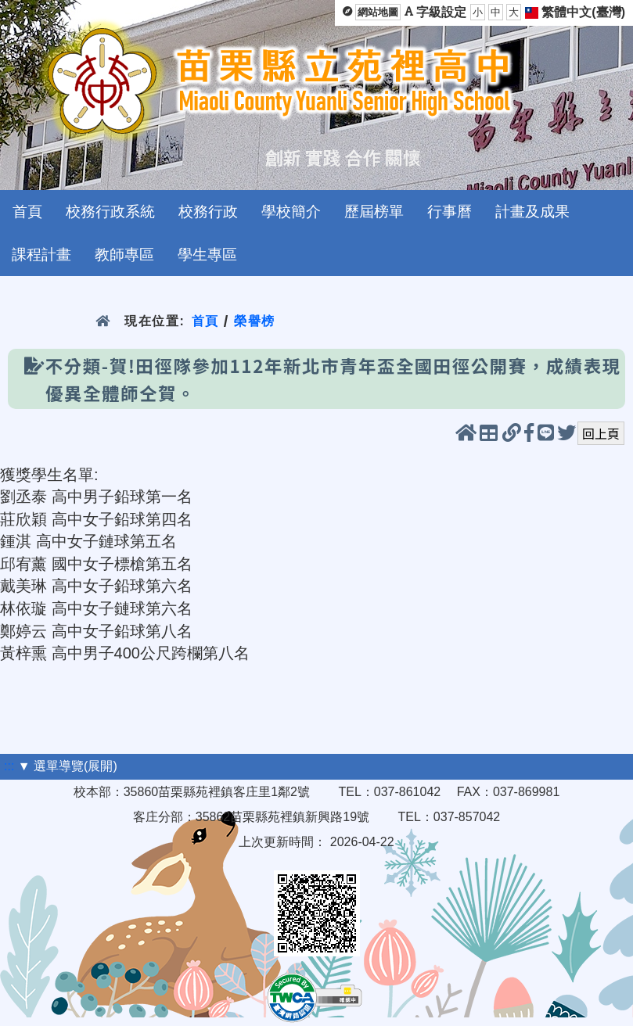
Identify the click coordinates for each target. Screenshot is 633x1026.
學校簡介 (291, 211)
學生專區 (207, 254)
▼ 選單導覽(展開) (67, 766)
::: (9, 766)
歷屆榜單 (374, 211)
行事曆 (449, 211)
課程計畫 (41, 254)
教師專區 (124, 254)
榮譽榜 (254, 321)
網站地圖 (378, 12)
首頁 (27, 211)
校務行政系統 (110, 211)
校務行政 (208, 211)
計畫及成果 (532, 211)
